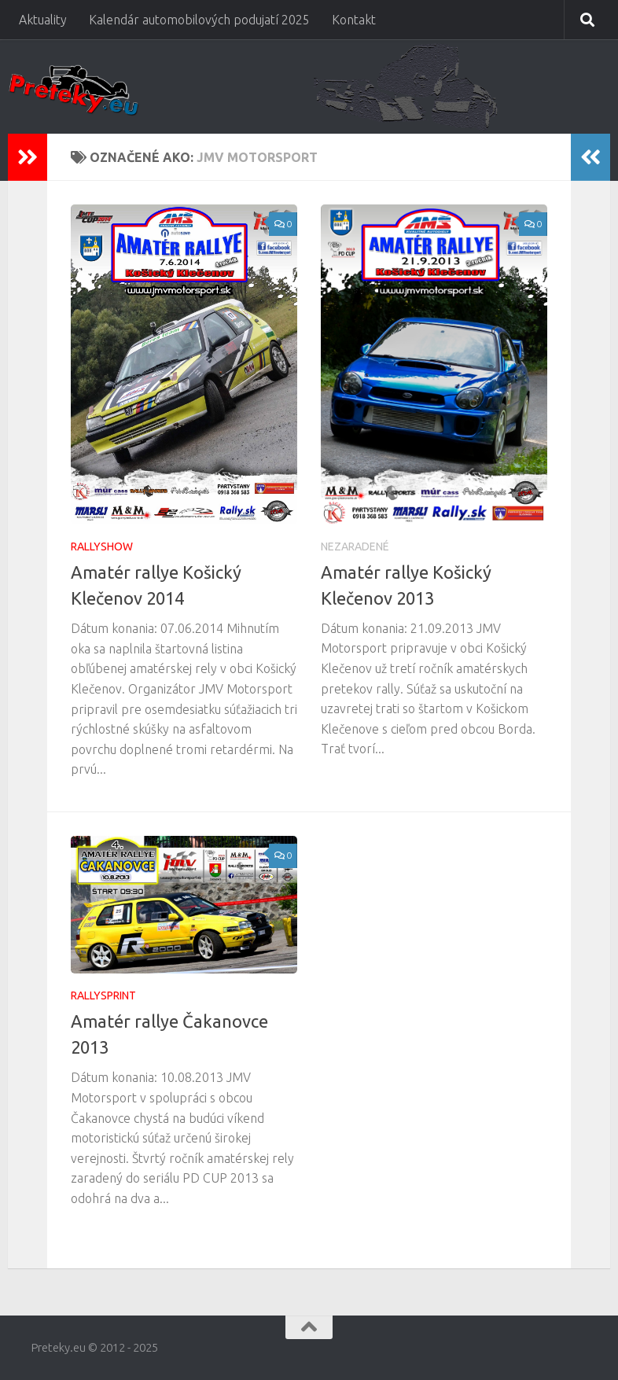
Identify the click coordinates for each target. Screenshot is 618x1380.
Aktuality (43, 20)
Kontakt (354, 20)
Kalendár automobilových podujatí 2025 (199, 20)
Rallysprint (103, 995)
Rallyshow (102, 546)
